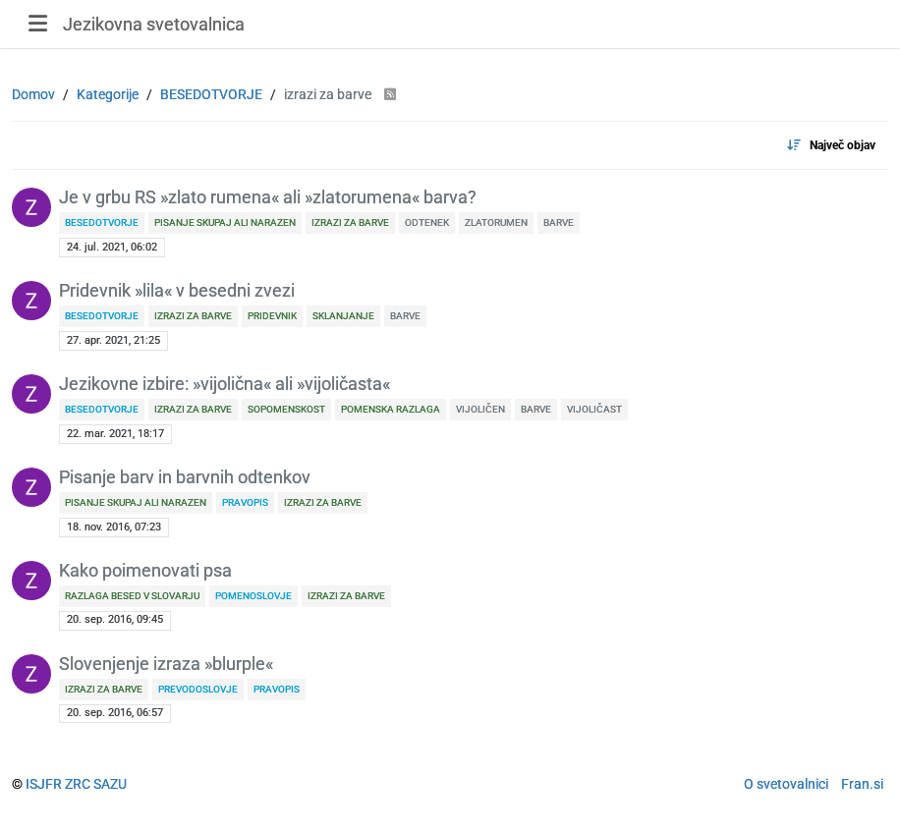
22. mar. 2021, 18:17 (115, 433)
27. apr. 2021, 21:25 (113, 340)
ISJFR (44, 784)
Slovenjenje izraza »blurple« (166, 664)
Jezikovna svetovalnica (154, 24)
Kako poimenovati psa (145, 571)
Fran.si (862, 784)
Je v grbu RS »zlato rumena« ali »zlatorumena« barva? (268, 197)
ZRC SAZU (96, 784)
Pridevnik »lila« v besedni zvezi (177, 291)
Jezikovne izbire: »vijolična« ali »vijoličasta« (224, 384)
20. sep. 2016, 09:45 (115, 619)
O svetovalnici (786, 784)
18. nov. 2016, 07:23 (114, 527)
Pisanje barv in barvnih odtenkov (184, 477)
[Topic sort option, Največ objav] (831, 145)
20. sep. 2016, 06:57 (115, 712)
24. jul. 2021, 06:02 (112, 247)
